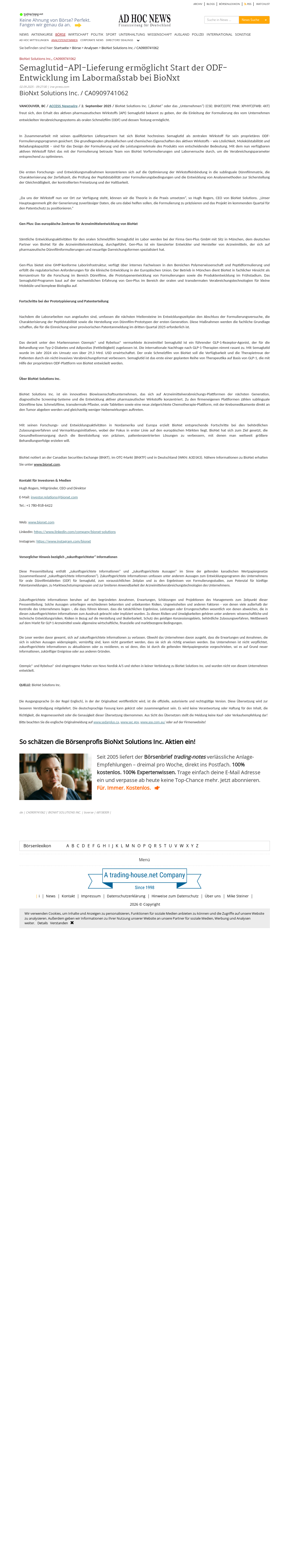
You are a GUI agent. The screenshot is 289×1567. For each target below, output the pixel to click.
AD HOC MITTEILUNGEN (34, 40)
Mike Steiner (238, 896)
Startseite (61, 47)
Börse (76, 47)
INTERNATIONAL (219, 34)
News (51, 896)
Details (42, 923)
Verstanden (59, 923)
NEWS (24, 34)
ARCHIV (197, 4)
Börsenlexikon (37, 846)
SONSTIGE (243, 34)
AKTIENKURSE (42, 34)
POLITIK (97, 34)
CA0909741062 (64, 59)
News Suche (250, 20)
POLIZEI (198, 34)
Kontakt (68, 896)
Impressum (91, 896)
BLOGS (211, 4)
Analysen (91, 47)
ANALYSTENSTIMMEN (64, 40)
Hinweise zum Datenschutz (175, 896)
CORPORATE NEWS (91, 40)
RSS (247, 4)
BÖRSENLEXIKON (229, 4)
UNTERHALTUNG (132, 34)
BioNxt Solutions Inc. (35, 59)
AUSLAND (181, 34)
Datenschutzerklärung (126, 896)
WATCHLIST (263, 4)
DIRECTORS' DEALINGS (119, 40)
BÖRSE (60, 34)
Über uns (213, 896)
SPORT (111, 34)
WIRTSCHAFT (78, 34)
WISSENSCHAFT (159, 34)
